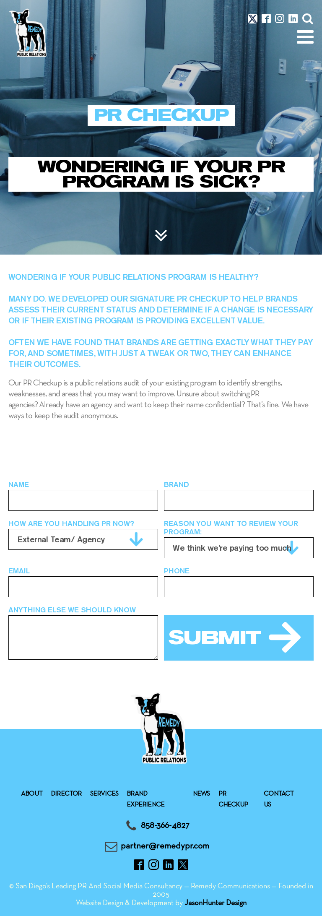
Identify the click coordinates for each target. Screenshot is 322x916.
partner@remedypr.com (165, 846)
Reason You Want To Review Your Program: (231, 527)
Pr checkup (233, 799)
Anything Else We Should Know (72, 610)
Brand (176, 484)
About (31, 794)
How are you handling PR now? (71, 523)
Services (104, 794)
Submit (214, 637)
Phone (177, 571)
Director (66, 794)
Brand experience (145, 799)
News (201, 794)
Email (19, 571)
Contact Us (278, 799)
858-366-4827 (165, 826)
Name (18, 484)
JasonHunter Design (215, 903)
